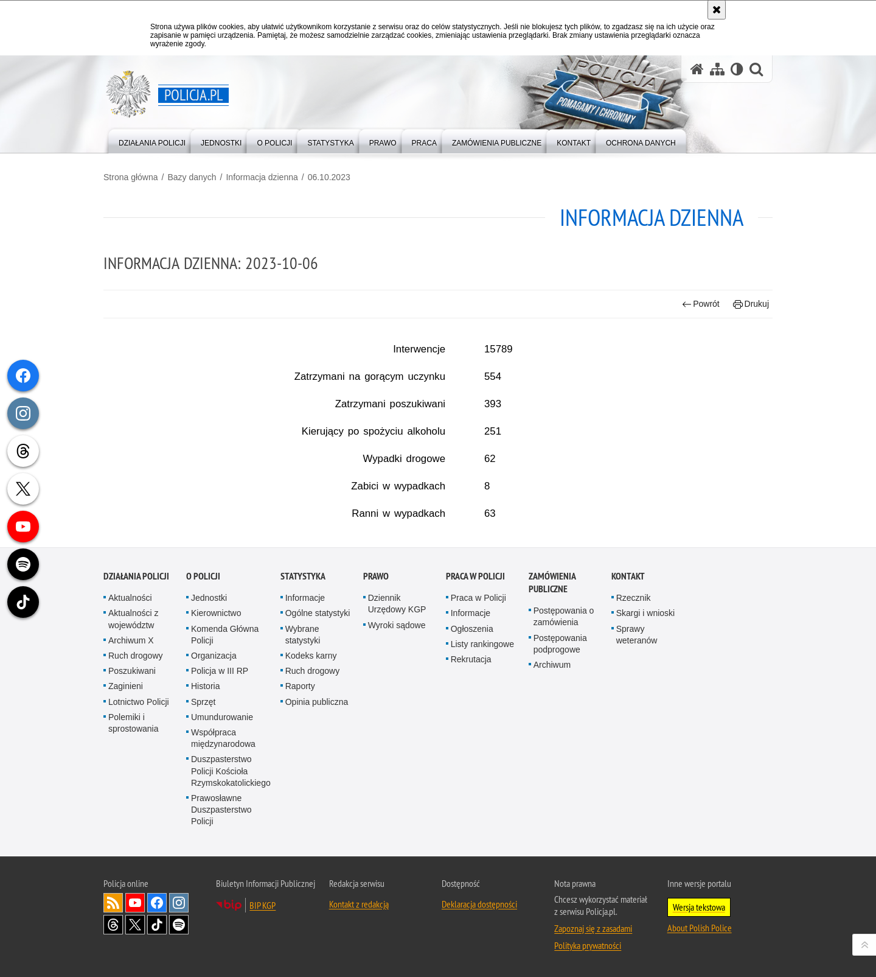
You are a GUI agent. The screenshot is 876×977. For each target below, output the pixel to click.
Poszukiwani (132, 745)
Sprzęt (203, 775)
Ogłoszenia (472, 702)
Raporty (300, 760)
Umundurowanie (222, 791)
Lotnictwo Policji (138, 775)
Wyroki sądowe (397, 699)
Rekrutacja (471, 733)
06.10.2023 (329, 177)
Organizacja (214, 729)
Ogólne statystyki (317, 687)
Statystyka (302, 650)
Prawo (376, 650)
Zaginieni (125, 760)
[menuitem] (152, 140)
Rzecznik (633, 672)
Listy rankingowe (482, 718)
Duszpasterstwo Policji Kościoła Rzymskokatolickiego (231, 844)
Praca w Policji (475, 650)
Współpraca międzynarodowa (223, 811)
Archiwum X (131, 714)
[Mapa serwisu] (717, 69)
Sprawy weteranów (637, 708)
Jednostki (209, 672)
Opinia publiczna (317, 775)
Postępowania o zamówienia (564, 690)
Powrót (701, 304)
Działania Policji (136, 650)
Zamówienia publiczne (552, 657)
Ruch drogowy (135, 729)
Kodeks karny (311, 729)
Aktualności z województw (133, 693)
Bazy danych (191, 177)
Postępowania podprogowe (560, 717)
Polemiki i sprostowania (133, 796)
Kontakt (628, 650)
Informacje (305, 672)
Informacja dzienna (261, 177)
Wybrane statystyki (303, 708)
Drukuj (751, 304)
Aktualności (130, 672)
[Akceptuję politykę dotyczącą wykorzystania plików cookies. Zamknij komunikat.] (716, 9)
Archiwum (552, 738)
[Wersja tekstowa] (737, 69)
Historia (205, 760)
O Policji (203, 650)
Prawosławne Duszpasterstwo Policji (221, 883)
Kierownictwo (216, 687)
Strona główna (130, 177)
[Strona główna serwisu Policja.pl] (697, 69)
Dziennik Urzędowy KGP (397, 677)
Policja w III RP (219, 745)
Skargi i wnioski (645, 687)
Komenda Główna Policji (225, 708)
